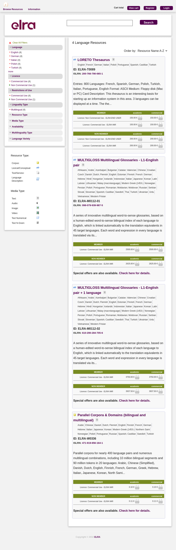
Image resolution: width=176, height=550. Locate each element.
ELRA (97, 537)
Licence (16, 76)
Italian (14, 60)
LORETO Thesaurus (94, 60)
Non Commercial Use (21, 85)
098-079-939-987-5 (92, 205)
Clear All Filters (20, 42)
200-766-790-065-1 (92, 73)
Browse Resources (13, 9)
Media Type (18, 121)
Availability (17, 126)
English (14, 52)
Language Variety (21, 138)
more (10, 71)
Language (17, 47)
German (15, 56)
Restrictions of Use (22, 90)
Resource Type (19, 115)
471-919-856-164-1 (92, 443)
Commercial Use (19, 81)
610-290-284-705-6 (92, 332)
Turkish (14, 67)
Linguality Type (20, 104)
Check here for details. (134, 273)
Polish (14, 64)
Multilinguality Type (22, 132)
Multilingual (16, 109)
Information (34, 9)
